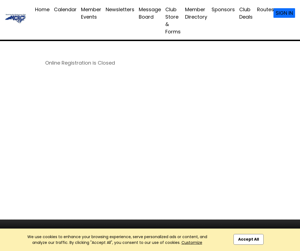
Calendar (65, 9)
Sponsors (223, 9)
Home (42, 9)
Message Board (150, 13)
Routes (265, 9)
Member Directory (196, 13)
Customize (191, 242)
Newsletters (120, 9)
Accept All (248, 239)
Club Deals (246, 13)
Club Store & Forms (173, 20)
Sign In (284, 13)
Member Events (91, 13)
